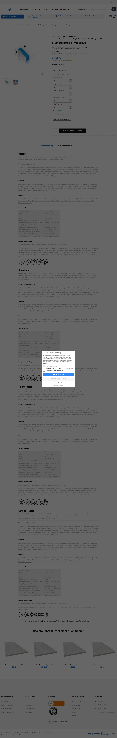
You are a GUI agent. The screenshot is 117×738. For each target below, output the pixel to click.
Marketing (69, 368)
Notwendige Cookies (50, 366)
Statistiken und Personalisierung (53, 370)
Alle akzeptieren (58, 374)
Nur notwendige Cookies (58, 379)
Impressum (61, 385)
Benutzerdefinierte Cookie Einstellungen (58, 382)
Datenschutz (55, 385)
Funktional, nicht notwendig (52, 368)
